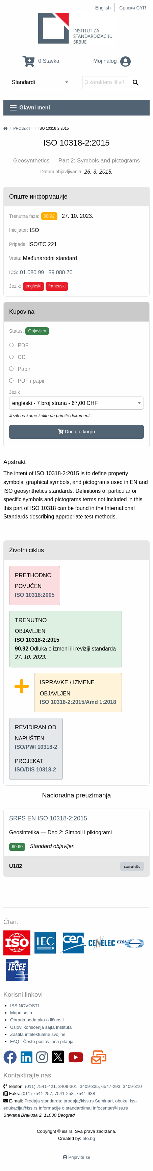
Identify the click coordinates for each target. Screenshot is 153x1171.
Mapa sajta (21, 1012)
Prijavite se (79, 1157)
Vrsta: (15, 258)
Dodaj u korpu (76, 431)
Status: (16, 331)
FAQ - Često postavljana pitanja (41, 1041)
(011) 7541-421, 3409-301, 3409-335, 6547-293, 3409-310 (83, 1086)
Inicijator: (18, 230)
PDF (18, 345)
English (103, 7)
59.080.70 (61, 272)
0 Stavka (41, 61)
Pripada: (18, 244)
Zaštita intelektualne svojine (38, 1034)
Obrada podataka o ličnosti (37, 1019)
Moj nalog (112, 61)
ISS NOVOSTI (24, 1005)
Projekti (22, 128)
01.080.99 (32, 272)
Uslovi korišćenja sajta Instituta (41, 1027)
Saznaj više (132, 866)
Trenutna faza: (24, 216)
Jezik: (15, 286)
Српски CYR (132, 7)
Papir (19, 369)
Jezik (14, 392)
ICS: (13, 272)
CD (17, 357)
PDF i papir (27, 381)
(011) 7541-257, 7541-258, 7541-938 (58, 1093)
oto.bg (88, 1138)
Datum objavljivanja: (61, 171)
